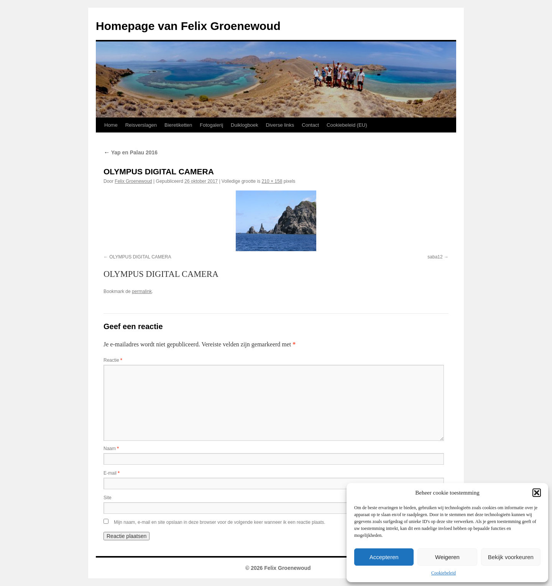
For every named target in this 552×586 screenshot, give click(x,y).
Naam (111, 448)
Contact (310, 125)
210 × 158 (272, 181)
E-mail (112, 473)
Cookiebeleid (443, 573)
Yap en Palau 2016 (131, 152)
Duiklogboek (244, 125)
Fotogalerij (211, 125)
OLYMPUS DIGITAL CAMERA (140, 257)
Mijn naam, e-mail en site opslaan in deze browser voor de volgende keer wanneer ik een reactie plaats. (219, 522)
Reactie (113, 360)
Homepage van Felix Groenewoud (188, 26)
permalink (142, 291)
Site (108, 497)
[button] (536, 493)
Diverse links (280, 125)
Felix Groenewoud (133, 181)
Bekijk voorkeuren (511, 557)
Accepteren (384, 557)
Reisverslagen (141, 125)
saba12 (434, 257)
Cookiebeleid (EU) (347, 125)
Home (111, 125)
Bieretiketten (178, 125)
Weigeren (447, 557)
